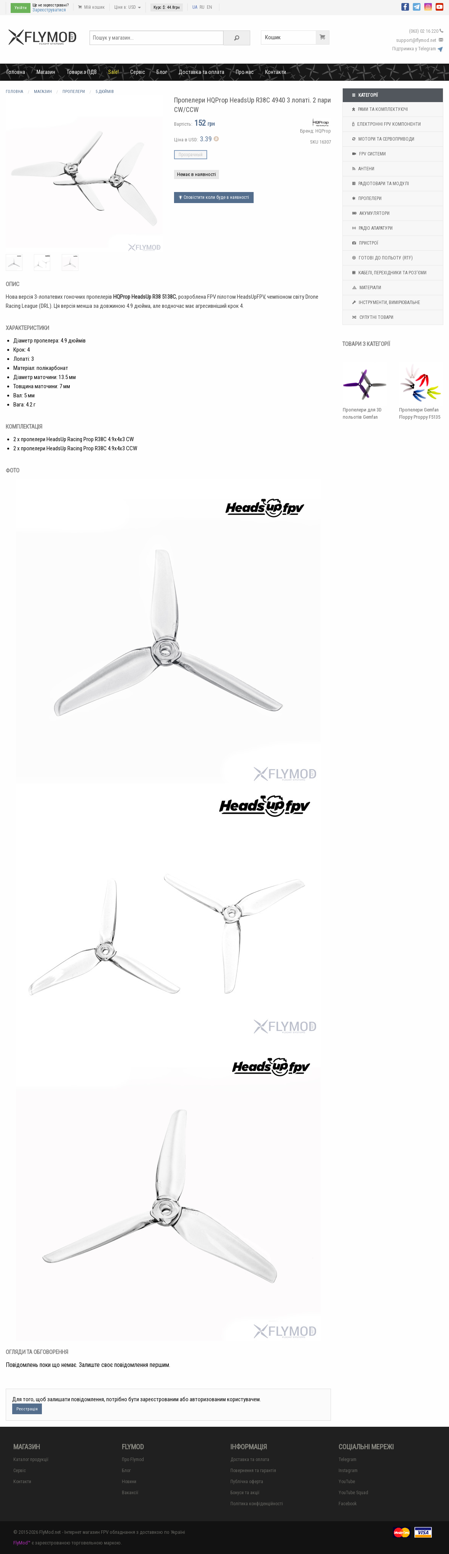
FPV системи (368, 154)
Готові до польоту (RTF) (381, 258)
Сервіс (137, 72)
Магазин (46, 72)
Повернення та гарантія (253, 1470)
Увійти (20, 7)
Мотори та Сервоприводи (382, 139)
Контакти (275, 72)
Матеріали (365, 287)
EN (209, 7)
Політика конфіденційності (256, 1503)
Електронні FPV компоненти (385, 124)
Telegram (347, 1459)
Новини (129, 1481)
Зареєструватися (49, 10)
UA (194, 7)
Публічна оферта (246, 1481)
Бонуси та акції (244, 1492)
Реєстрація (27, 1409)
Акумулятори (370, 213)
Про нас (245, 72)
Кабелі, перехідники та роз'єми (388, 273)
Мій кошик (91, 7)
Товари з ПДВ (82, 72)
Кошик (297, 37)
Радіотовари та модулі (379, 183)
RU (202, 7)
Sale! (113, 72)
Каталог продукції (30, 1459)
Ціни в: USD (127, 7)
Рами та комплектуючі (379, 109)
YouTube (347, 1481)
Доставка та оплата (201, 72)
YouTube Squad (353, 1492)
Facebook (348, 1503)
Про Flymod (133, 1459)
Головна (15, 72)
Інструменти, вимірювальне (385, 302)
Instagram (348, 1470)
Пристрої (364, 243)
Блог (162, 72)
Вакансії (130, 1492)
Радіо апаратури (371, 228)
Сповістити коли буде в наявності (214, 197)
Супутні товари (371, 317)
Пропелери (366, 198)
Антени (362, 169)
